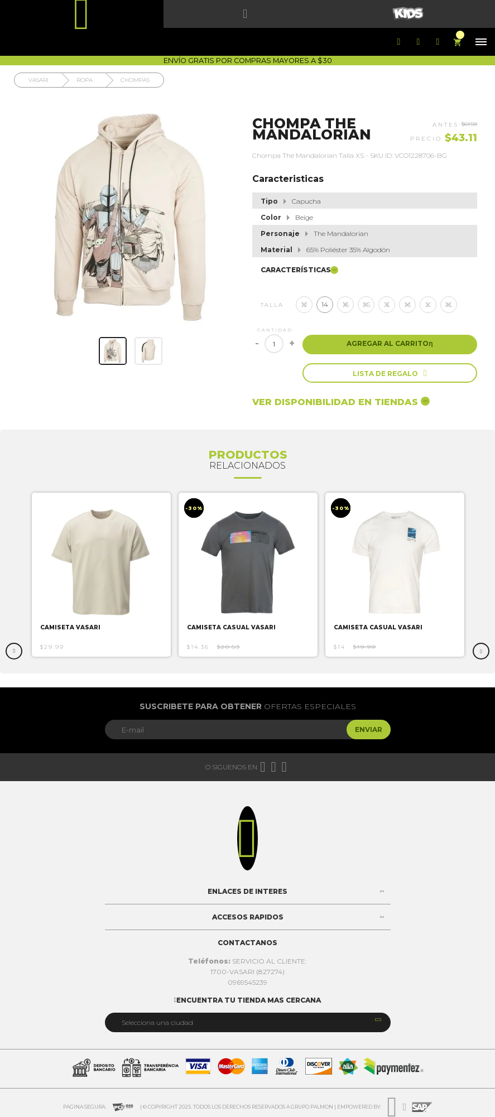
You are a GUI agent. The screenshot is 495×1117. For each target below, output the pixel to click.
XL (449, 304)
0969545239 (247, 982)
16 (346, 304)
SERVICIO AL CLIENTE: (247, 961)
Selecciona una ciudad (157, 1022)
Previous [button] (14, 651)
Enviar (368, 729)
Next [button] (481, 651)
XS (366, 304)
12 (304, 304)
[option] (101, 575)
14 (324, 304)
